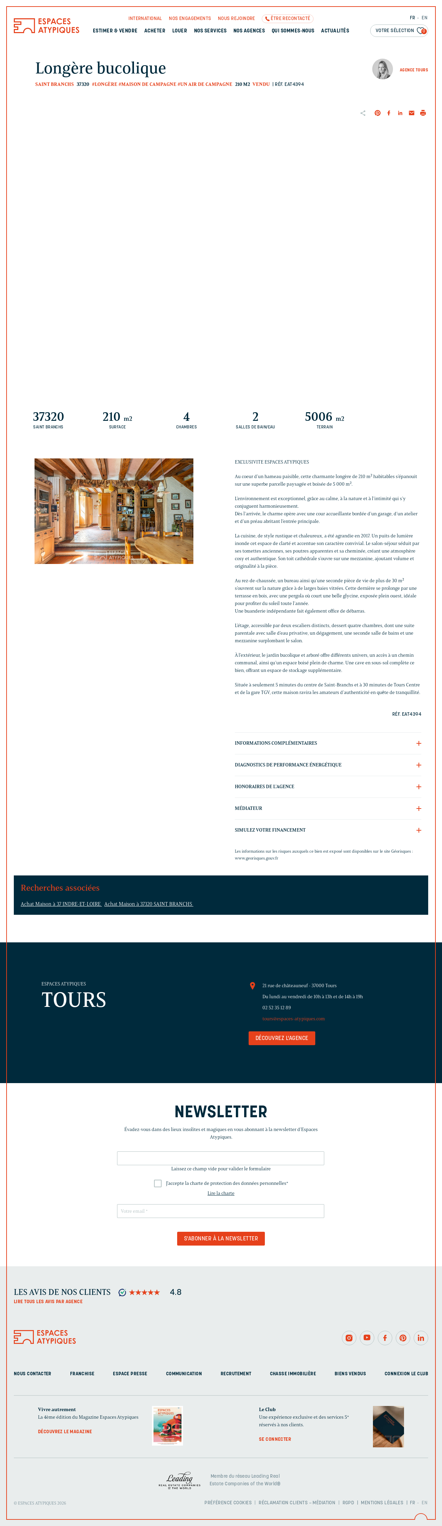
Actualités (335, 31)
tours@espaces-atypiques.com (293, 1019)
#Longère (104, 84)
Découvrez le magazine (65, 1432)
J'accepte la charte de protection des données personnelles (227, 1183)
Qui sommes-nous (293, 31)
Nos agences (249, 31)
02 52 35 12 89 (276, 1008)
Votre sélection (401, 31)
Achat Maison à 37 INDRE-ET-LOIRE (61, 904)
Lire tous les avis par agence (48, 1302)
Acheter (154, 31)
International (145, 18)
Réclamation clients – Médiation (297, 1503)
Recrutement (236, 1374)
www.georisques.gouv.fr (256, 858)
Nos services (210, 31)
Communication (184, 1374)
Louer (179, 31)
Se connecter (275, 1439)
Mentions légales (382, 1503)
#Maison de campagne (147, 84)
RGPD (348, 1503)
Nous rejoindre (236, 18)
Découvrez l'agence (282, 1038)
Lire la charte (221, 1193)
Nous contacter (32, 1374)
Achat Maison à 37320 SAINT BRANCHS (148, 904)
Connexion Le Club (406, 1374)
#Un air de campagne (204, 84)
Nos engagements (190, 18)
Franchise (82, 1374)
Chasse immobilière (293, 1374)
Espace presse (130, 1374)
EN (424, 18)
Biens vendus (350, 1374)
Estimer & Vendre (115, 31)
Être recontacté (290, 18)
